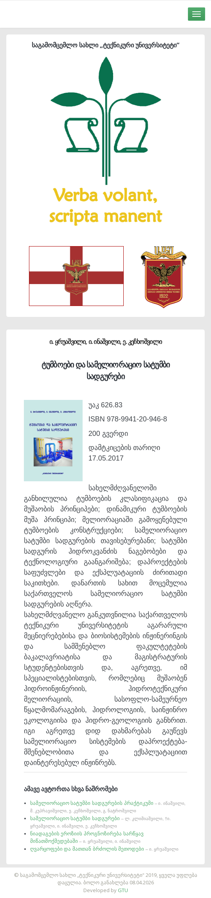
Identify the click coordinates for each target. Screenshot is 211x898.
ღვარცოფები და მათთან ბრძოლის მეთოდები (104, 849)
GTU (123, 890)
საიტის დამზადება (129, 871)
